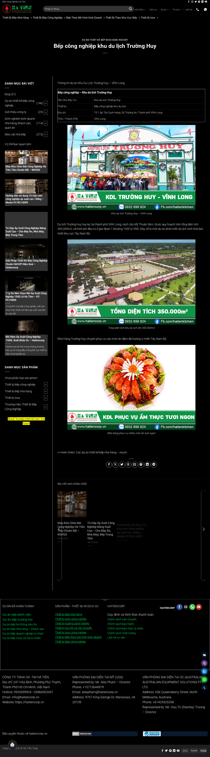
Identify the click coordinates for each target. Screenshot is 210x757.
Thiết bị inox (12, 397)
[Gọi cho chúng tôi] (192, 607)
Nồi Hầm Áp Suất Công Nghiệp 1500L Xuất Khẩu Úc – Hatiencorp (25, 338)
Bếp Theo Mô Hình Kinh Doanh (85, 18)
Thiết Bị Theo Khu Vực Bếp (123, 18)
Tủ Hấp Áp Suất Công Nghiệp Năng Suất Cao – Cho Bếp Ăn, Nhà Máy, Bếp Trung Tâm (26, 231)
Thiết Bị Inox (150, 18)
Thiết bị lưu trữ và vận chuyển (73, 628)
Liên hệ (188, 9)
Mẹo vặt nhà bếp (15, 134)
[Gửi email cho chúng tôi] (186, 607)
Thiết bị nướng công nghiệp (72, 623)
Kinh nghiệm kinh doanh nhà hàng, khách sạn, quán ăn (20, 123)
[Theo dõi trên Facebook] (189, 2)
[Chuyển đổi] (46, 103)
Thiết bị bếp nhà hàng (18, 391)
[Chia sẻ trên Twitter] (122, 465)
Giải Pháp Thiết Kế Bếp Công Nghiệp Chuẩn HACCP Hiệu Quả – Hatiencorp (26, 264)
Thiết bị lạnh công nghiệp (70, 619)
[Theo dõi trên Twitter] (196, 2)
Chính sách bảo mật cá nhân (125, 628)
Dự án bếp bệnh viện (17, 614)
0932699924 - (23, 692)
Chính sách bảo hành (120, 624)
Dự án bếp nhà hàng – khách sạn (23, 629)
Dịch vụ (153, 9)
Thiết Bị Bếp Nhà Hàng (17, 18)
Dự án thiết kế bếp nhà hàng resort (105, 40)
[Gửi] (130, 9)
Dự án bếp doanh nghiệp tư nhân (23, 633)
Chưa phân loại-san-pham (21, 378)
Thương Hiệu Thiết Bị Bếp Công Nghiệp (21, 407)
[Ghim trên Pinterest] (141, 465)
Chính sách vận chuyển (122, 619)
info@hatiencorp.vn (25, 697)
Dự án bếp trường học (18, 619)
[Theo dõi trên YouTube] (206, 2)
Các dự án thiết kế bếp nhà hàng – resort (101, 452)
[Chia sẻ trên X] (115, 465)
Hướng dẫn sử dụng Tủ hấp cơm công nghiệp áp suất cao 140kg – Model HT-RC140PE (25, 199)
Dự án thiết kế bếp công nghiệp (19, 103)
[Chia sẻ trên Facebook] (109, 465)
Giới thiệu (139, 9)
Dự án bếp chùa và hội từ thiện (22, 638)
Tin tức (177, 9)
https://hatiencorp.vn (29, 702)
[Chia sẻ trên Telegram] (154, 465)
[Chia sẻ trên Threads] (128, 465)
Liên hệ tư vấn (116, 637)
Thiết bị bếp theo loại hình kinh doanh (78, 637)
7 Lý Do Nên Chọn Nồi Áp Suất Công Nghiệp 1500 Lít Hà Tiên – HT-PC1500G (26, 297)
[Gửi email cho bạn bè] (135, 465)
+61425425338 (163, 702)
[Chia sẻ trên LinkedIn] (147, 465)
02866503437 (43, 692)
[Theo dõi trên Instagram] (192, 2)
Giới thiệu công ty (15, 112)
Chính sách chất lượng (121, 633)
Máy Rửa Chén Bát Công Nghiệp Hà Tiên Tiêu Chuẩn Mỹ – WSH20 (26, 168)
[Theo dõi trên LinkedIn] (202, 2)
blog (7, 94)
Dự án (165, 9)
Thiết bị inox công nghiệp (70, 632)
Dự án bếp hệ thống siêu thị (20, 624)
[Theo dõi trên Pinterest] (199, 2)
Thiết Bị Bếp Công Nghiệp (49, 18)
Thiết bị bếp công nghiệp (20, 384)
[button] (9, 747)
